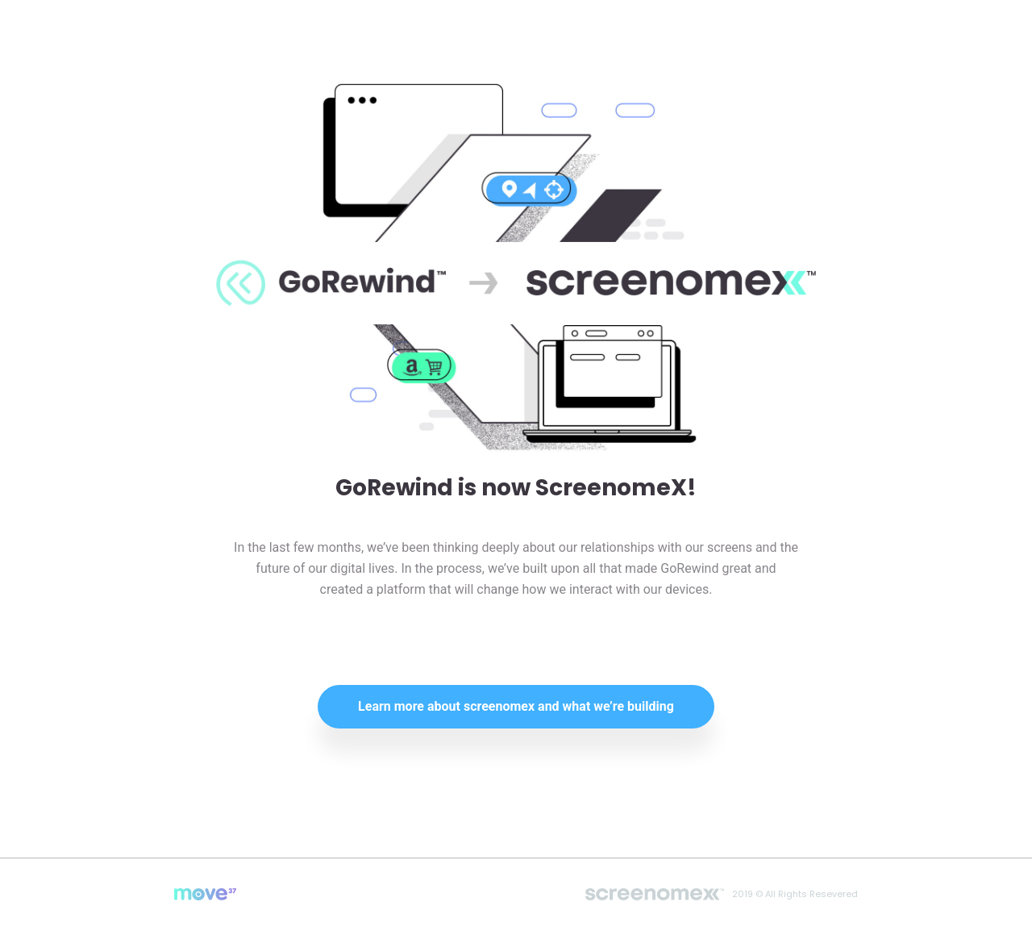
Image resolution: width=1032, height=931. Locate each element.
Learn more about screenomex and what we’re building (516, 706)
